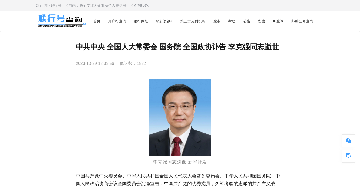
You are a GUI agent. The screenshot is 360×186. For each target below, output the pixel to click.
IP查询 (278, 21)
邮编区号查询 (302, 21)
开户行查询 (117, 21)
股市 (216, 21)
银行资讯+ (164, 21)
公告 (246, 21)
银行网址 (141, 21)
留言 (261, 21)
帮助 (231, 21)
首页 (96, 21)
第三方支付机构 (193, 21)
